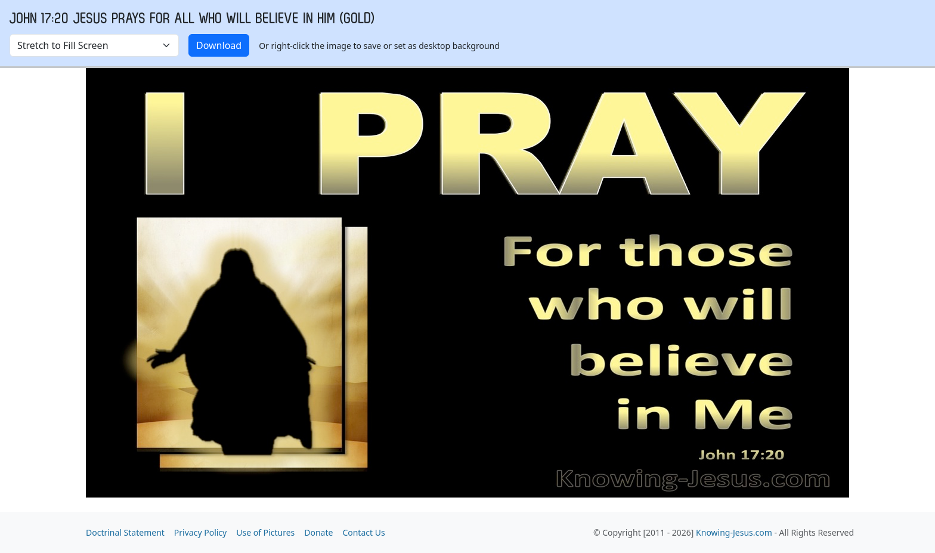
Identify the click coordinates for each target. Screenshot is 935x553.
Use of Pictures (265, 532)
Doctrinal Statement (125, 532)
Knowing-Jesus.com (734, 532)
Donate (318, 532)
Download (219, 45)
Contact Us (363, 532)
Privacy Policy (200, 532)
